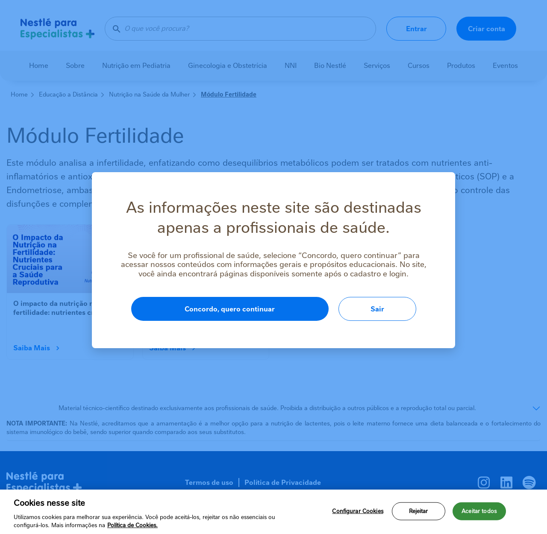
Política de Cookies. (132, 525)
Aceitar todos (479, 511)
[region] (273, 512)
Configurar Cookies (357, 511)
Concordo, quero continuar (230, 309)
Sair (377, 309)
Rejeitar (418, 511)
